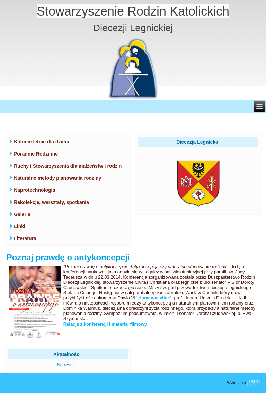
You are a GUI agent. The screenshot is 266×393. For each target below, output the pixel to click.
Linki (19, 226)
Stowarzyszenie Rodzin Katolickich (133, 11)
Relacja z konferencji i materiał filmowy (105, 324)
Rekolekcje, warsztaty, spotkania (51, 202)
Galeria (22, 214)
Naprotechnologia (34, 190)
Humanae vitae (154, 297)
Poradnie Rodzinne (36, 154)
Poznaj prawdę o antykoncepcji (68, 257)
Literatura (25, 238)
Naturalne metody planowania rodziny (57, 178)
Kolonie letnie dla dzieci (41, 141)
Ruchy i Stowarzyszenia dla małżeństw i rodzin (68, 166)
